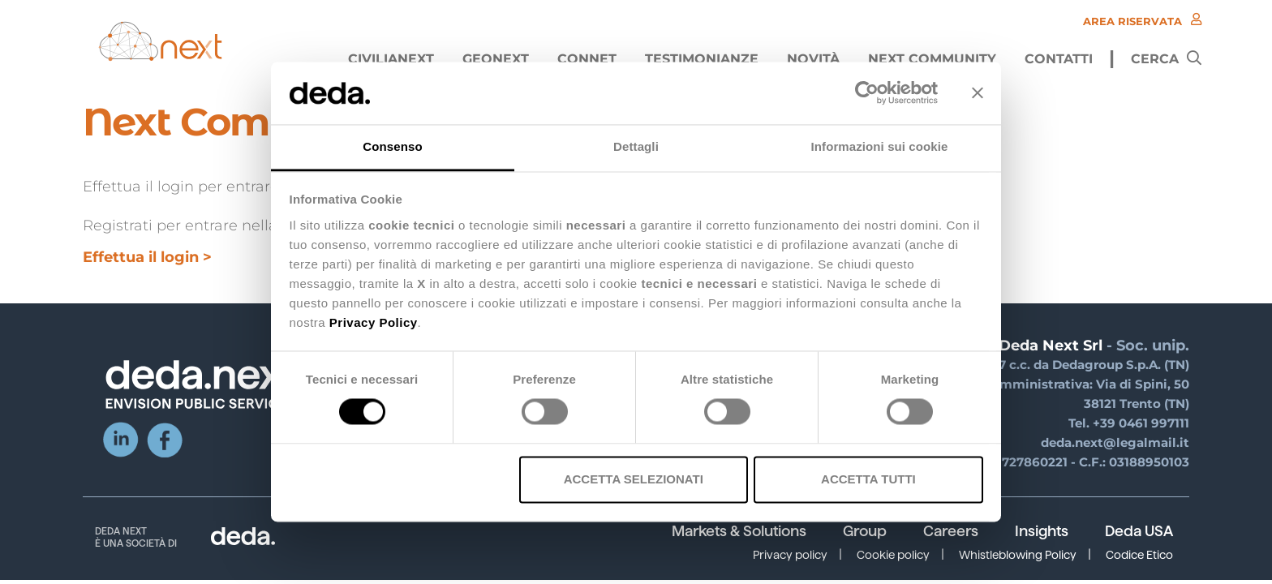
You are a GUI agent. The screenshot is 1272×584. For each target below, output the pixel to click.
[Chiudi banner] (977, 93)
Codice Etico (1139, 554)
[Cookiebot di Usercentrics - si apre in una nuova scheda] (867, 93)
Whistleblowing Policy (1017, 554)
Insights (1041, 531)
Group (865, 531)
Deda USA (1139, 531)
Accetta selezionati (633, 479)
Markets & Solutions (739, 531)
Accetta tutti (868, 479)
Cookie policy (893, 554)
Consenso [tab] (392, 146)
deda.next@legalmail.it (1115, 442)
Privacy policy (790, 554)
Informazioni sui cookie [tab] (879, 146)
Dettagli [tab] (636, 146)
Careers (950, 531)
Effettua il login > (147, 257)
